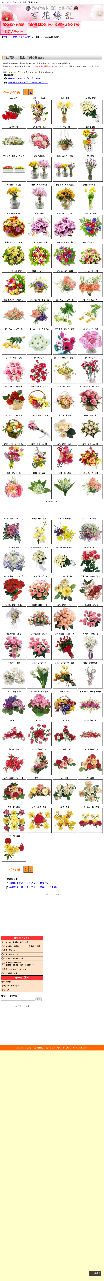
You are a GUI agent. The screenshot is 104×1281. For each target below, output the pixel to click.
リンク (6, 990)
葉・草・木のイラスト (12, 986)
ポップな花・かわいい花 (13, 958)
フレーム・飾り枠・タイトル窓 (16, 942)
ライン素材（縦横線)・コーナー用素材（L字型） (23, 946)
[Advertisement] (52, 46)
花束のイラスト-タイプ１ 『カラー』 (24, 78)
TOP (5, 37)
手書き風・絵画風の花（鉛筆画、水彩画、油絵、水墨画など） (19, 964)
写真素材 (7, 982)
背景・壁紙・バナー (11, 950)
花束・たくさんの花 (21, 37)
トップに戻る (95, 1273)
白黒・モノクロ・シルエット (15, 969)
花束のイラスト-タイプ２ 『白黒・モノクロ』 (28, 82)
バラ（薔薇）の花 (11, 973)
